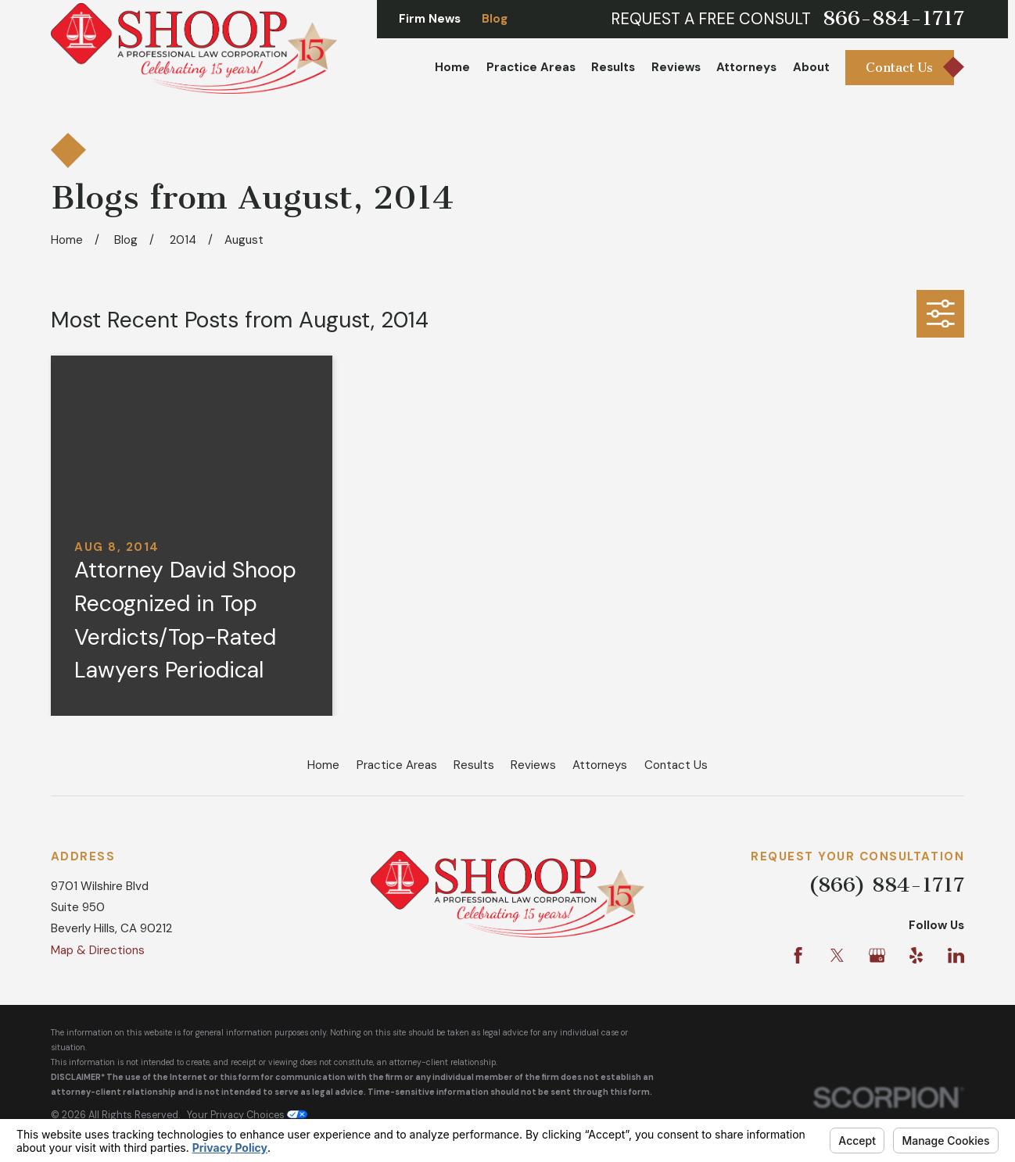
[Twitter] (837, 955)
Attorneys (599, 765)
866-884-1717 (893, 18)
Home (323, 765)
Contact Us (676, 765)
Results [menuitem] (613, 67)
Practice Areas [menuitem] (531, 67)
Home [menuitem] (452, 67)
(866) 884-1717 (886, 885)
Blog (495, 19)
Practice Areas (397, 765)
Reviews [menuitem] (676, 67)
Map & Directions (98, 950)
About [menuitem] (811, 67)
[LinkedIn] (956, 955)
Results (474, 765)
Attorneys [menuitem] (746, 67)
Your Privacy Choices (247, 1114)
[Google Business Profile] (877, 955)
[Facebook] (798, 955)
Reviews (533, 765)
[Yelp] (916, 955)
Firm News (430, 19)
